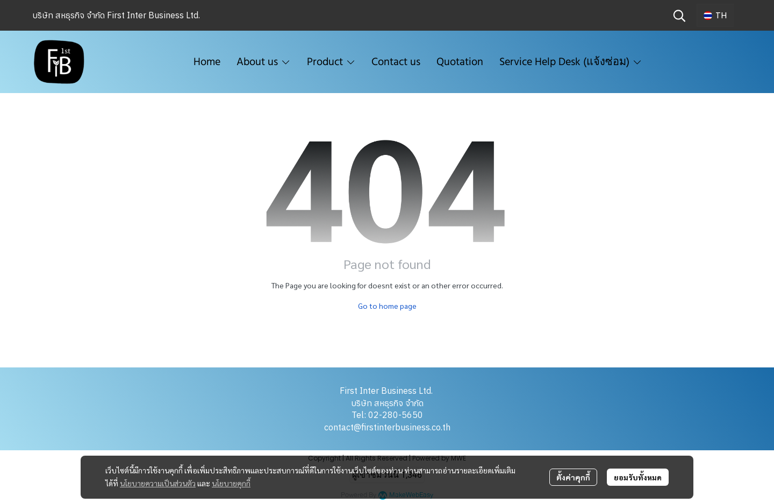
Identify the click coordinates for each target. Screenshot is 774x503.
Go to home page (387, 305)
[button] (679, 15)
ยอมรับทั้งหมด (638, 477)
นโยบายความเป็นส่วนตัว (158, 483)
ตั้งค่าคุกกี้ (573, 477)
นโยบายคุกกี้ (231, 483)
